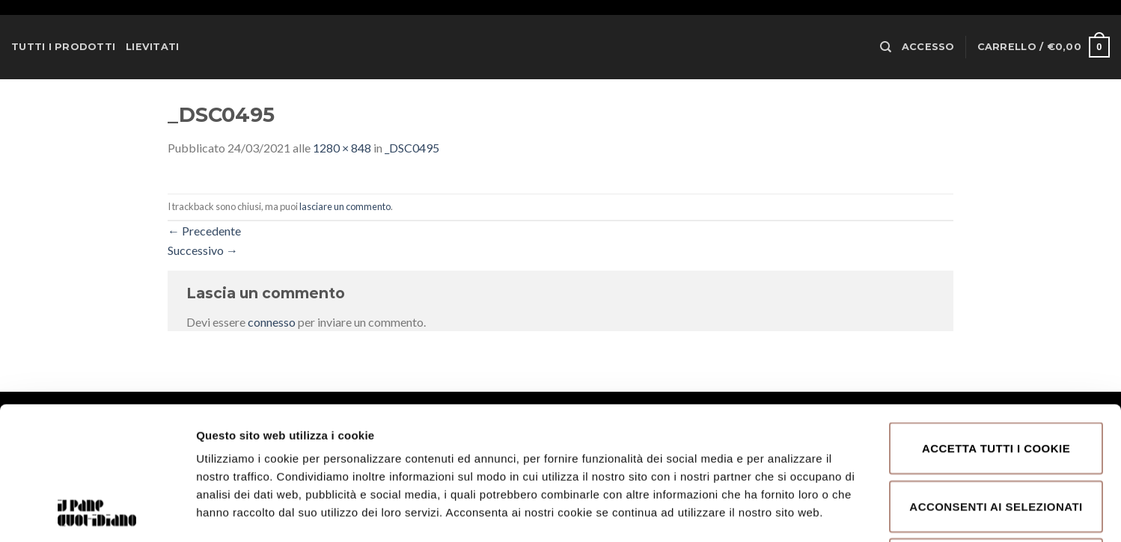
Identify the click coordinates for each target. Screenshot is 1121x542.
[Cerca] (885, 47)
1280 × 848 (342, 148)
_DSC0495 (412, 148)
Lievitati (152, 46)
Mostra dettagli (794, 512)
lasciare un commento (345, 206)
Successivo (203, 250)
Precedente (204, 231)
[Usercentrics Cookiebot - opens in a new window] (96, 513)
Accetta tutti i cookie (996, 323)
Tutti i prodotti (63, 46)
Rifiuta (995, 439)
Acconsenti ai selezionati (995, 381)
